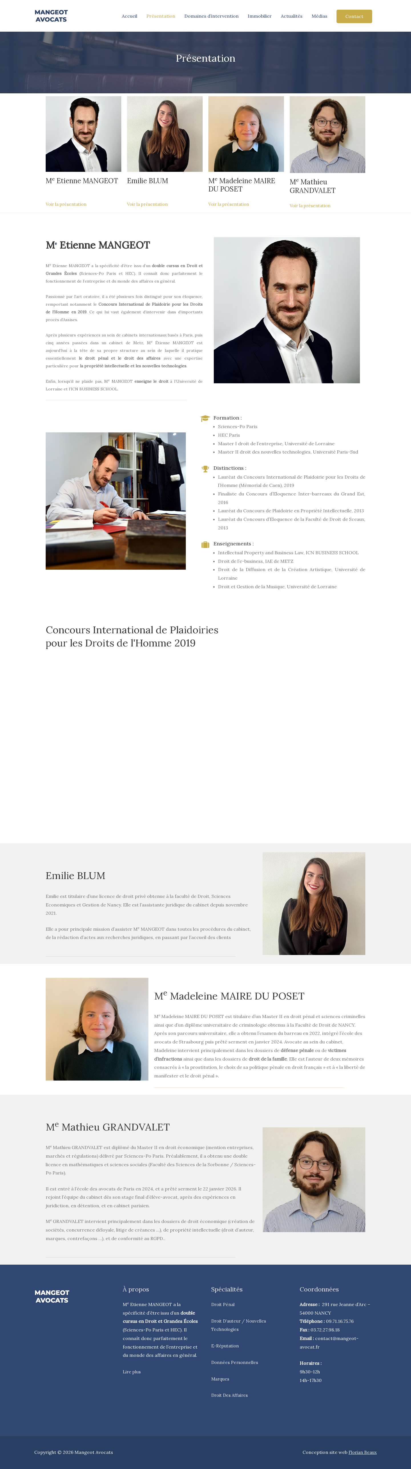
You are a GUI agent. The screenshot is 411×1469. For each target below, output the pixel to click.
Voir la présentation (67, 204)
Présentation (160, 16)
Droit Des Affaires (231, 1395)
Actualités (292, 16)
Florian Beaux (362, 1452)
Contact (354, 16)
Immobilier (260, 16)
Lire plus (132, 1372)
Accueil (129, 16)
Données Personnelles (235, 1362)
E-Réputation (226, 1346)
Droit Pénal (223, 1304)
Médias (319, 16)
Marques (221, 1379)
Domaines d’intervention (211, 16)
